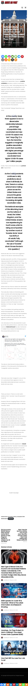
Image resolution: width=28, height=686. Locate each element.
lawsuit (24, 444)
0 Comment (7, 44)
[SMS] (15, 56)
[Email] (12, 56)
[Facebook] (2, 56)
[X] (12, 59)
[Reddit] (5, 59)
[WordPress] (2, 59)
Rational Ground (10, 327)
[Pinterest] (22, 56)
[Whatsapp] (5, 56)
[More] (15, 59)
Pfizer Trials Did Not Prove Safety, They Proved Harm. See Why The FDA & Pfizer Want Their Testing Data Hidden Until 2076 (22, 535)
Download (10, 518)
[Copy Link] (9, 59)
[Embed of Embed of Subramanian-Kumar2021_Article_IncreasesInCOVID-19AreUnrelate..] (14, 492)
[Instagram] (9, 56)
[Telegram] (19, 56)
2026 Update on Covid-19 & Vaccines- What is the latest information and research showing (12, 604)
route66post (9, 42)
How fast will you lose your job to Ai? (13, 659)
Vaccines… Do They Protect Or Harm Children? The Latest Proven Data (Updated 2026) (12, 632)
